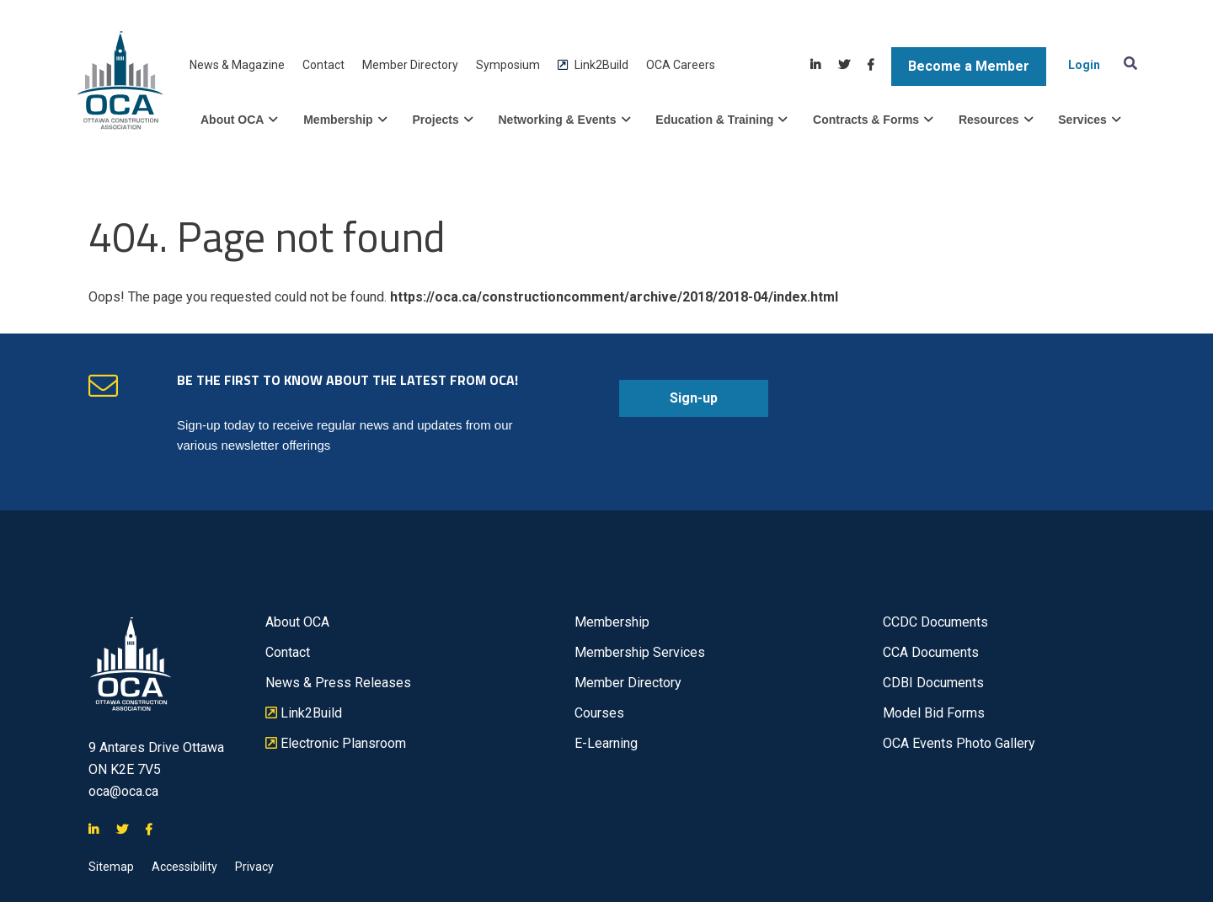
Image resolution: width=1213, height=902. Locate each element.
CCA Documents (931, 652)
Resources (996, 120)
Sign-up (668, 402)
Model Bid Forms (934, 713)
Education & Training (721, 120)
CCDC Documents (935, 622)
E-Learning (606, 743)
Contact (323, 65)
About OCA (238, 120)
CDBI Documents (933, 683)
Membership (344, 120)
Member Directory (410, 65)
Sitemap (111, 866)
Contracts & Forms (872, 120)
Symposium (508, 65)
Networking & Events (563, 120)
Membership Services (639, 652)
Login (1084, 65)
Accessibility (184, 866)
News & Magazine (237, 65)
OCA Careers (680, 65)
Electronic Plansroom (335, 743)
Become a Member (968, 66)
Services (1089, 120)
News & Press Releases (338, 683)
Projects (442, 120)
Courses (599, 713)
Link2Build (593, 65)
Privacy (254, 866)
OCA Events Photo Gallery (959, 743)
